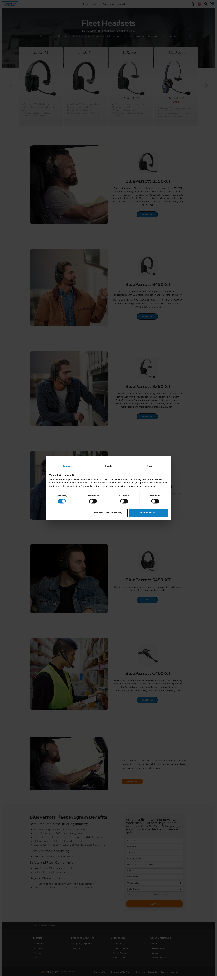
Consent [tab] (67, 466)
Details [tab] (108, 466)
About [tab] (150, 466)
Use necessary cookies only (108, 513)
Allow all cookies (148, 513)
